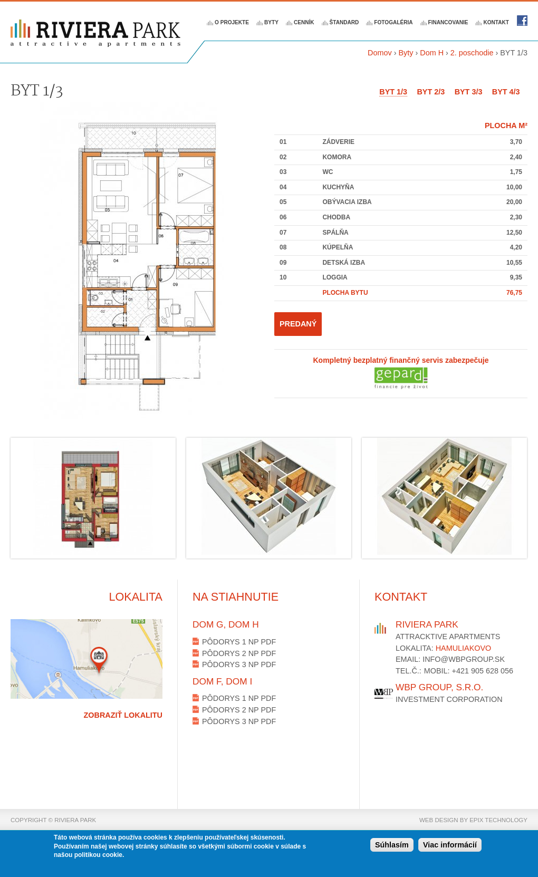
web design (438, 820)
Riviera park (522, 20)
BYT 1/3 (393, 92)
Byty (271, 22)
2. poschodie (472, 53)
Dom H (432, 53)
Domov (380, 53)
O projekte (232, 22)
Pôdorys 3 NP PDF (239, 664)
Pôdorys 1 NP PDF (239, 642)
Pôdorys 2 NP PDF (239, 653)
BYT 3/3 (469, 92)
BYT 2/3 (431, 92)
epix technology (498, 820)
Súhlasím (392, 846)
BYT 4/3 (506, 92)
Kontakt (496, 22)
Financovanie (448, 22)
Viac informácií (450, 846)
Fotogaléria (393, 22)
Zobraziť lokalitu (123, 715)
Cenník (304, 22)
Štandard (344, 22)
